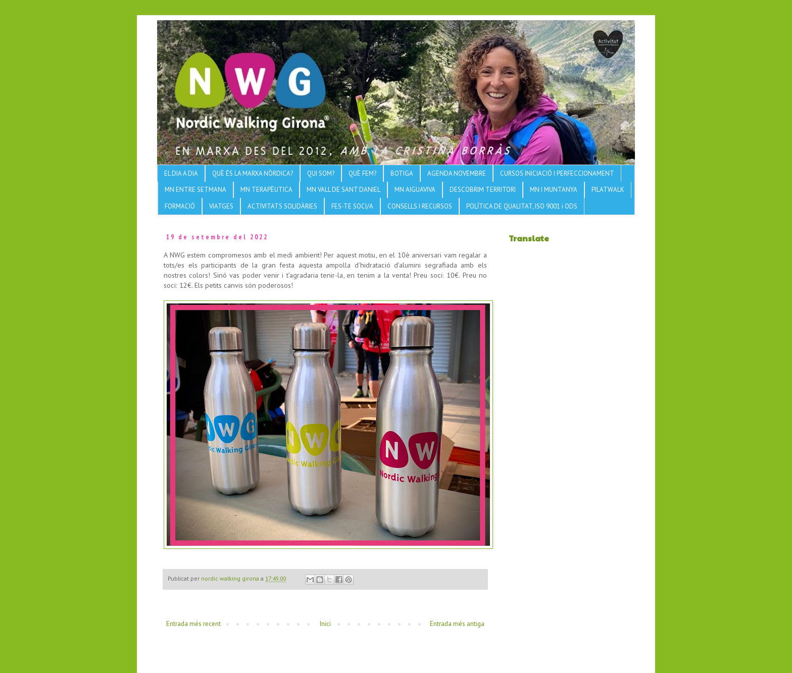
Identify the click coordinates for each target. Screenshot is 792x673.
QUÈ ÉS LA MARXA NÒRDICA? (252, 173)
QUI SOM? (320, 173)
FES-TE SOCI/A (352, 206)
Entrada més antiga (457, 623)
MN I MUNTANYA (553, 189)
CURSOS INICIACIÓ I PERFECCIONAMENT (557, 173)
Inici (325, 623)
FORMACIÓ (180, 206)
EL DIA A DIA (181, 173)
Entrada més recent (193, 623)
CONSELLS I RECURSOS (419, 206)
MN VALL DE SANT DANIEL (343, 189)
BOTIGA (401, 173)
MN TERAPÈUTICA (266, 189)
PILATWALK (607, 189)
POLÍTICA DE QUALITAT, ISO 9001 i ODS (521, 206)
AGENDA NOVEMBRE (456, 173)
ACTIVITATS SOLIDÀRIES (282, 206)
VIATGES (221, 206)
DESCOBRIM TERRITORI (483, 189)
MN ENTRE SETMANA (195, 189)
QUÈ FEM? (362, 173)
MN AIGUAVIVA (414, 189)
